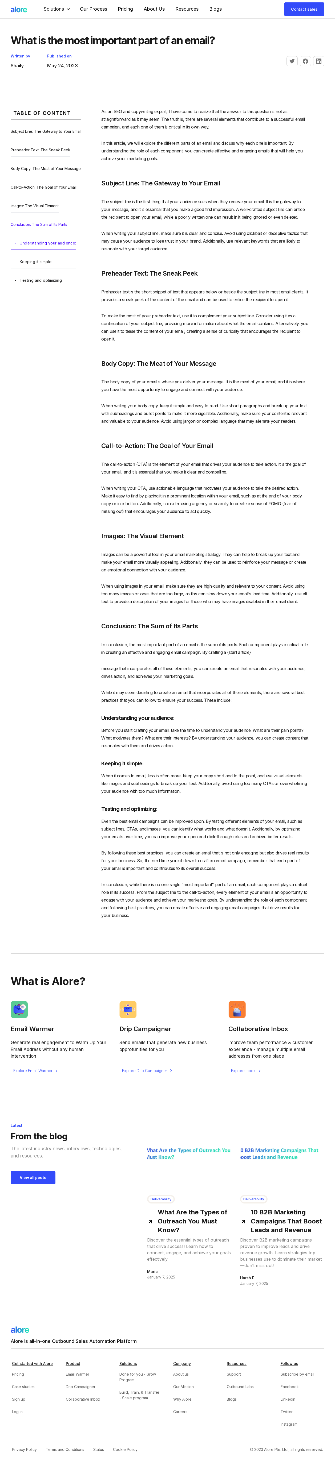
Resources (187, 9)
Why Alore (182, 1399)
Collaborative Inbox (83, 1399)
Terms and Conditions (65, 1449)
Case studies (23, 1386)
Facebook (290, 1386)
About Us (154, 9)
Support (234, 1374)
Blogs (215, 9)
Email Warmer (77, 1374)
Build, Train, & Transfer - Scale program (139, 1395)
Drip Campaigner (80, 1386)
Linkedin (288, 1399)
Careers (180, 1411)
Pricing (125, 9)
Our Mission (183, 1386)
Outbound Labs (240, 1386)
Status (98, 1449)
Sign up (18, 1399)
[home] (19, 9)
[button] (58, 9)
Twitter (287, 1411)
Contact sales (304, 9)
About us (181, 1374)
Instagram (289, 1424)
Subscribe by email (297, 1374)
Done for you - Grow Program (137, 1377)
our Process (93, 9)
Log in (17, 1411)
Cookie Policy (125, 1449)
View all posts (33, 1177)
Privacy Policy (24, 1449)
